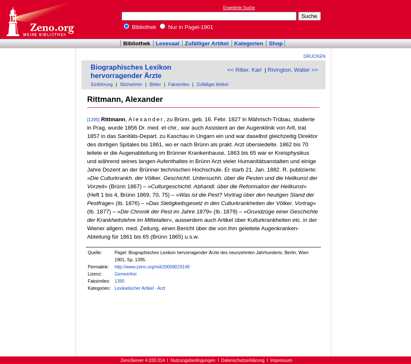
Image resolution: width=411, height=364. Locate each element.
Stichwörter (131, 84)
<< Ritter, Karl (244, 70)
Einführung (102, 84)
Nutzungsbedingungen (193, 360)
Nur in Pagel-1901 (186, 27)
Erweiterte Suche (239, 7)
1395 (119, 280)
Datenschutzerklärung (243, 360)
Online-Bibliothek (40, 19)
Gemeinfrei (125, 273)
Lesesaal (167, 43)
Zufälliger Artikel (207, 43)
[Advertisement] (372, 19)
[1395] (93, 119)
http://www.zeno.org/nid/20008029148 (152, 266)
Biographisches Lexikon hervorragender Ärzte (131, 71)
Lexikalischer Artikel (134, 288)
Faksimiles (178, 84)
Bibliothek (140, 27)
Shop (276, 43)
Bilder (155, 84)
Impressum (281, 360)
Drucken (315, 56)
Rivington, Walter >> (293, 70)
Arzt (161, 288)
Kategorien (248, 43)
